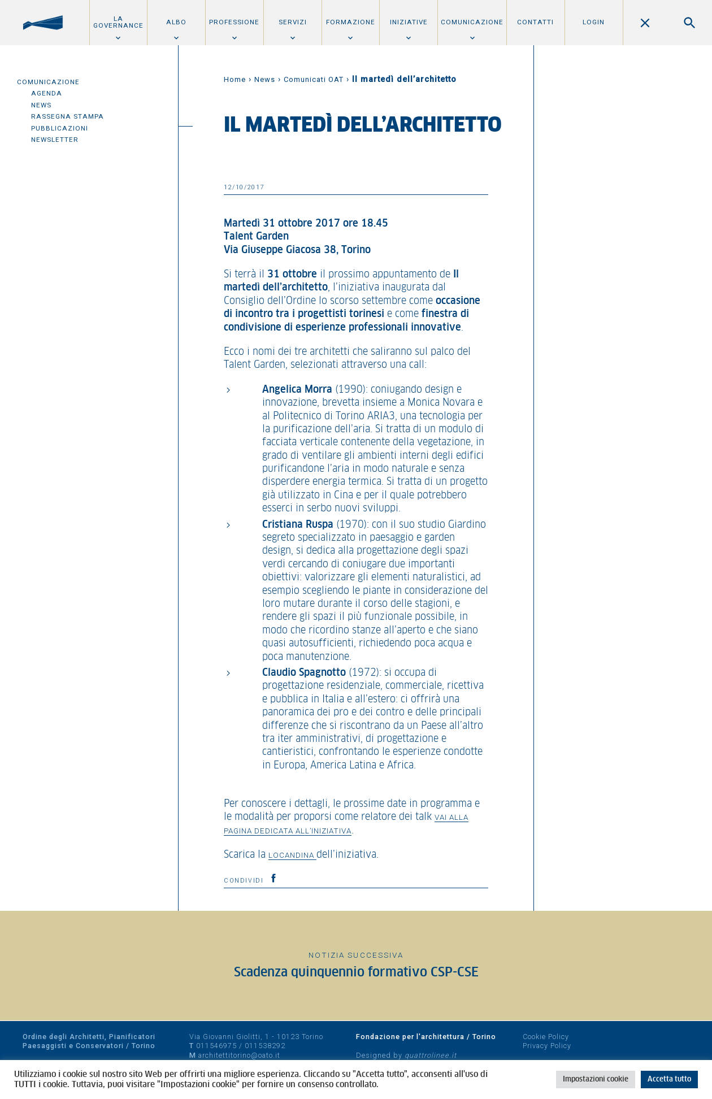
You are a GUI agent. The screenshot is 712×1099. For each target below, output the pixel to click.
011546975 (216, 1045)
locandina (292, 854)
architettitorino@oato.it (239, 1055)
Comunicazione (472, 22)
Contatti (535, 22)
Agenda (46, 93)
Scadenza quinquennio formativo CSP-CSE (356, 972)
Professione (234, 22)
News (41, 105)
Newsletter (55, 140)
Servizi (293, 22)
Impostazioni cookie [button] (595, 1079)
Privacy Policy (547, 1045)
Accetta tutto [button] (669, 1079)
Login (594, 22)
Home (235, 79)
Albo (176, 22)
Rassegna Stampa (67, 116)
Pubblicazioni (59, 128)
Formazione (350, 22)
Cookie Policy (546, 1036)
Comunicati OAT (314, 79)
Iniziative (409, 22)
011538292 (265, 1045)
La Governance (118, 22)
